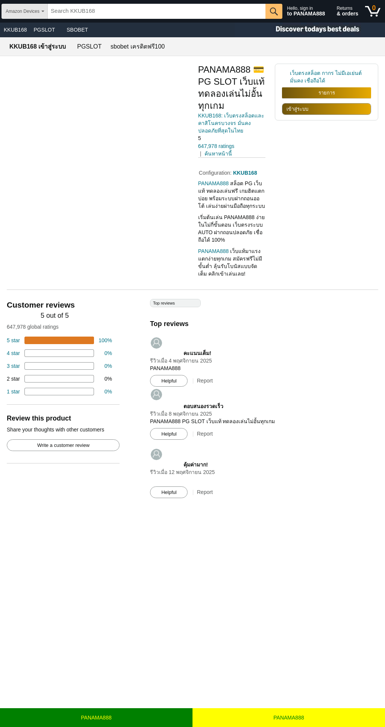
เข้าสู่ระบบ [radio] (297, 109)
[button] (219, 138)
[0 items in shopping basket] (373, 11)
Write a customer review (63, 445)
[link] (286, 76)
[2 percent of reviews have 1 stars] (59, 391)
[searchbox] (156, 11)
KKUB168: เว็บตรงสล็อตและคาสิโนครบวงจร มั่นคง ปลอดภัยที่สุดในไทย (231, 123)
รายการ (326, 93)
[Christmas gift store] (310, 30)
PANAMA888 (96, 718)
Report (205, 381)
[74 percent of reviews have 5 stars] (59, 340)
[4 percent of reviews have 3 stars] (59, 366)
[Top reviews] (192, 402)
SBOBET (77, 30)
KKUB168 (15, 30)
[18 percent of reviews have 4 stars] (59, 353)
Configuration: (216, 173)
